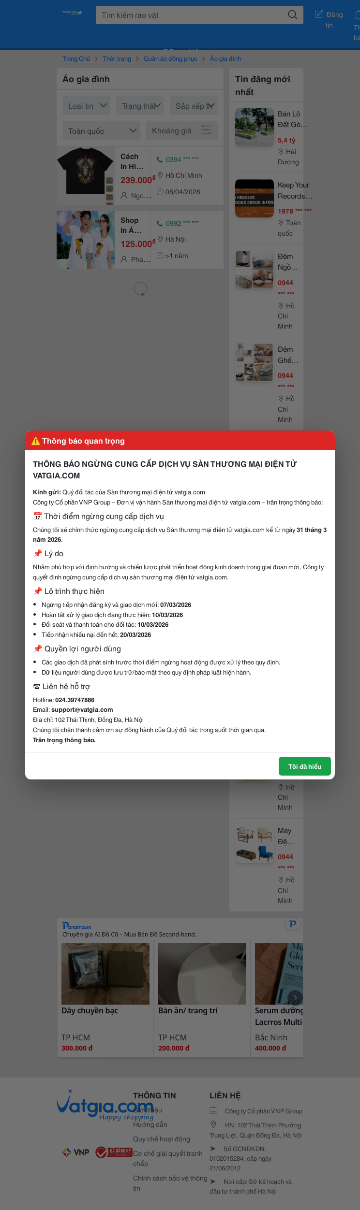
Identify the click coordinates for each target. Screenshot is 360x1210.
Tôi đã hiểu (304, 766)
